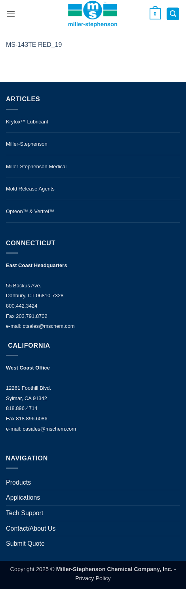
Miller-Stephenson (26, 144)
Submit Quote (25, 543)
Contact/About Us (30, 528)
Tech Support (24, 513)
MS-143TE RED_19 (34, 44)
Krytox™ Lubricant (27, 122)
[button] (10, 13)
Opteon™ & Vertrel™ (30, 211)
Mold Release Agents (30, 189)
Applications (23, 497)
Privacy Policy (93, 578)
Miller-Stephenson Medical (36, 166)
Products (18, 482)
